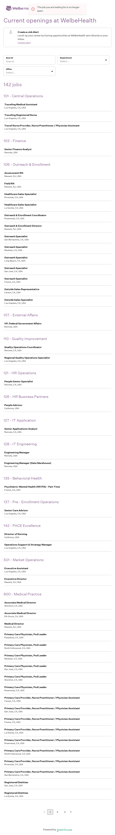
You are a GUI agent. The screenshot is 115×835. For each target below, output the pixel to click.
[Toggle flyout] (106, 60)
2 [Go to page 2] (57, 812)
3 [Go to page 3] (65, 812)
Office (9, 69)
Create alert (24, 42)
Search (9, 58)
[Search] (29, 61)
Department (66, 58)
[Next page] (70, 812)
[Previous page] (44, 812)
